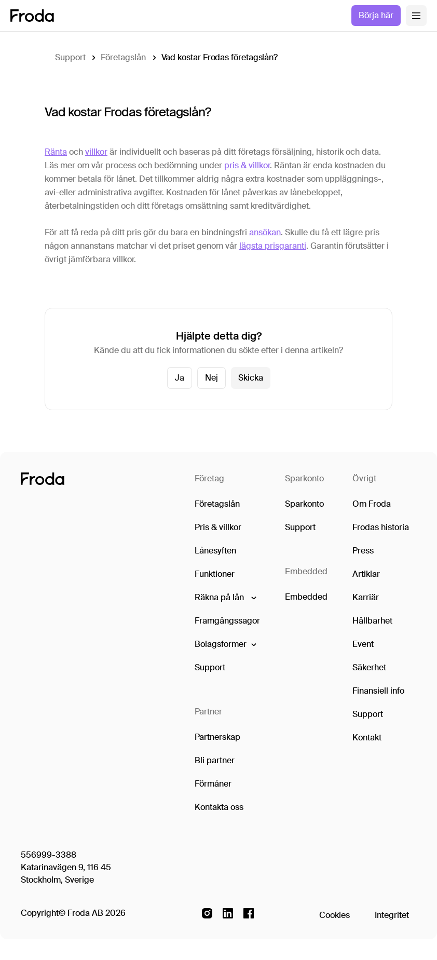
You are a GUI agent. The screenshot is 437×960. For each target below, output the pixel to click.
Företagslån (123, 57)
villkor (96, 151)
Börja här (376, 15)
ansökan (265, 232)
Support (70, 57)
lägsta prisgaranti (272, 245)
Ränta (56, 151)
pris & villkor (247, 165)
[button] (225, 597)
